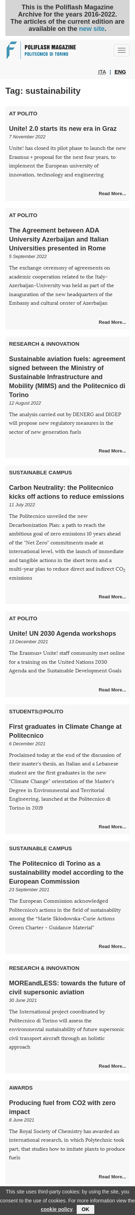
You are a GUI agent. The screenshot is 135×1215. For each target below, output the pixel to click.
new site (92, 28)
